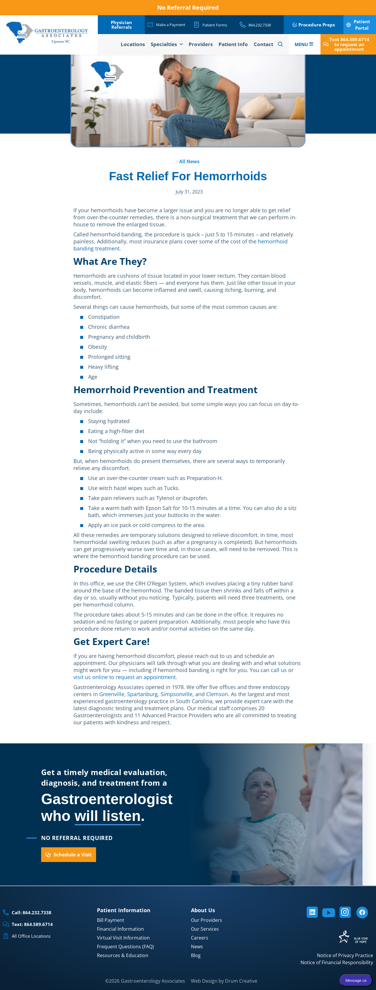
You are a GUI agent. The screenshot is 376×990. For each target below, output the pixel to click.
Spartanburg (142, 694)
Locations (133, 44)
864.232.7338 (260, 25)
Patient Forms (214, 25)
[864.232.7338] (243, 25)
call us (279, 670)
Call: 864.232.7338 (31, 912)
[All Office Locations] (6, 936)
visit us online (90, 677)
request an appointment (146, 677)
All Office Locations (31, 936)
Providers (201, 44)
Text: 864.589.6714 (32, 924)
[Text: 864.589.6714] (6, 924)
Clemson (217, 694)
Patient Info (233, 44)
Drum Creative (241, 981)
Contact (263, 44)
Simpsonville (176, 694)
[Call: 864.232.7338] (6, 912)
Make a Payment (170, 24)
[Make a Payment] (150, 25)
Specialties (167, 44)
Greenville (111, 694)
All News (188, 161)
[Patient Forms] (196, 25)
